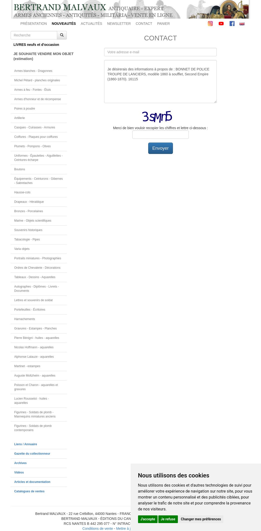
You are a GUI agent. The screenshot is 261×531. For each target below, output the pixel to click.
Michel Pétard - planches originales (37, 80)
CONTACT (144, 24)
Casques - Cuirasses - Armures (34, 127)
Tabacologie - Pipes (27, 239)
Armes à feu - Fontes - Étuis (32, 89)
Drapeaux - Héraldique (29, 202)
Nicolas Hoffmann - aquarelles (34, 347)
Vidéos (19, 472)
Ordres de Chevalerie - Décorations (37, 267)
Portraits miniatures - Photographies (37, 258)
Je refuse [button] (168, 519)
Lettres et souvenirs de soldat (33, 300)
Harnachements (24, 319)
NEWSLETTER (119, 24)
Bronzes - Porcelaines (28, 211)
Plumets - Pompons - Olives (32, 146)
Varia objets (22, 249)
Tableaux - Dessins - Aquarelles (35, 277)
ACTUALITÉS (91, 24)
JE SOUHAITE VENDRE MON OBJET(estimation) (40, 56)
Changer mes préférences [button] (201, 519)
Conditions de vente (97, 529)
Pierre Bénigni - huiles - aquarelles (36, 338)
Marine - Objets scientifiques (32, 220)
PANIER (163, 24)
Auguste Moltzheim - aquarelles (35, 375)
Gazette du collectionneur (32, 453)
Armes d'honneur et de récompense (37, 99)
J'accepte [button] (148, 519)
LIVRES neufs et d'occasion (36, 45)
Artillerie (19, 118)
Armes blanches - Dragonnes (33, 71)
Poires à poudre (24, 108)
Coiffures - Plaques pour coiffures (36, 137)
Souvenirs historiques (28, 230)
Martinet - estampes (27, 366)
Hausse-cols (22, 192)
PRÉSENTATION (34, 24)
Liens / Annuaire (25, 444)
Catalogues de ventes (29, 491)
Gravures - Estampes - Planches (35, 328)
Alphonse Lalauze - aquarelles (34, 356)
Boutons (19, 169)
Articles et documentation (32, 482)
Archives (20, 463)
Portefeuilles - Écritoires (30, 309)
